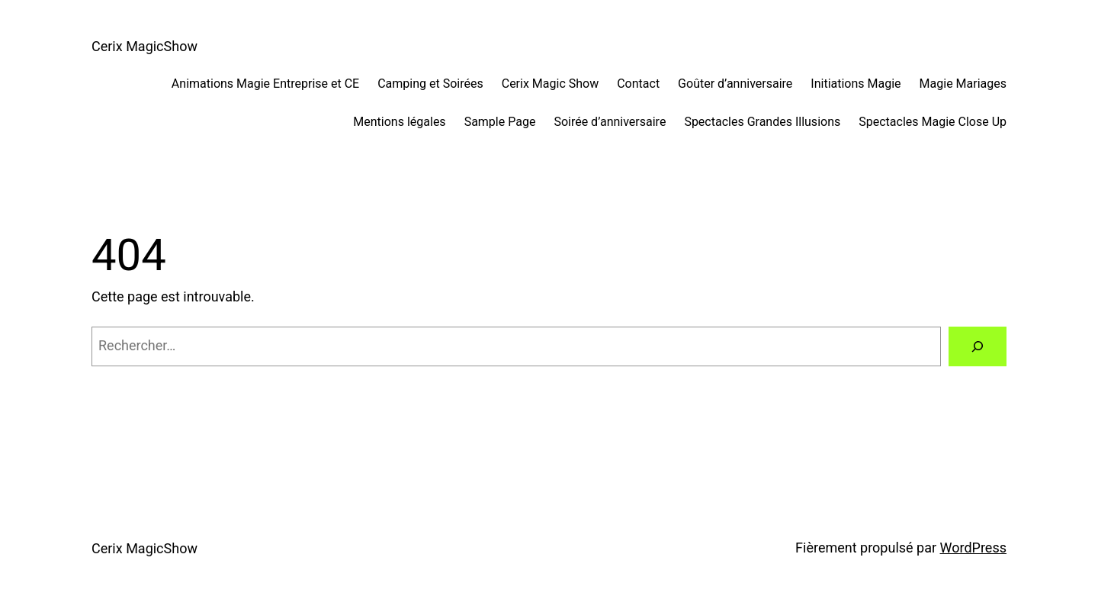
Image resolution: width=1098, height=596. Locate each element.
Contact (638, 83)
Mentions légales (399, 121)
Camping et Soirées (430, 83)
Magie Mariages (963, 83)
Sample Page (500, 121)
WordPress (973, 548)
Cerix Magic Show (550, 83)
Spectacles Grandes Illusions (762, 121)
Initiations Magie (856, 83)
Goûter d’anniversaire (735, 83)
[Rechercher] (977, 346)
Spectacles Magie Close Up (932, 121)
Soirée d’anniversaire (610, 121)
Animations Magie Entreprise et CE (265, 83)
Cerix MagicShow (144, 46)
